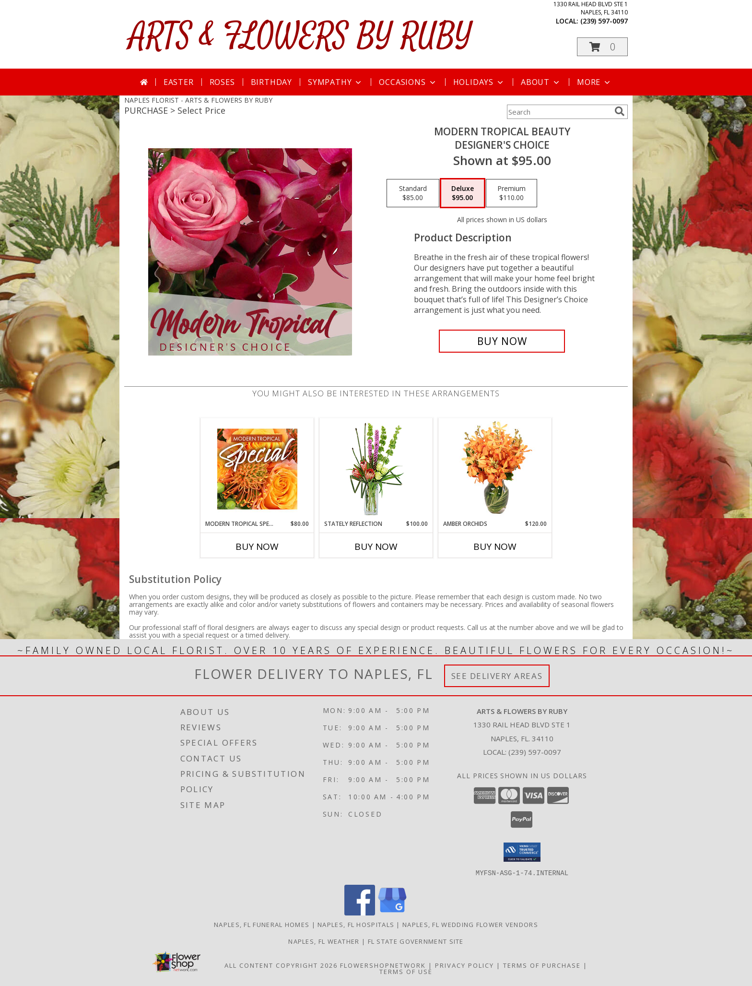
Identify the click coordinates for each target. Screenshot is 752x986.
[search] (619, 111)
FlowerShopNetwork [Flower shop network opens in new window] (383, 965)
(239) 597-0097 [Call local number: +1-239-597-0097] (604, 20)
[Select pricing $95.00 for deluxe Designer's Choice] (462, 193)
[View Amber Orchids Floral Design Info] (495, 468)
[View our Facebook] (359, 912)
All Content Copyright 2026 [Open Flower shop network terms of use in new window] (281, 965)
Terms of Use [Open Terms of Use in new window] (406, 971)
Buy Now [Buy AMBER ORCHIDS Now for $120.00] (495, 546)
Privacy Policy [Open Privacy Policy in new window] (464, 965)
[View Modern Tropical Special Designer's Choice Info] (257, 468)
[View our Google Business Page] (392, 912)
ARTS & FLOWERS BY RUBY (300, 36)
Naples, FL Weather (323, 941)
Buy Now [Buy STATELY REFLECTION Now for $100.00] (376, 546)
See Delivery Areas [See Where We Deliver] (497, 675)
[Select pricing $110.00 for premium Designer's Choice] (511, 193)
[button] (602, 46)
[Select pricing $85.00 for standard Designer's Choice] (413, 193)
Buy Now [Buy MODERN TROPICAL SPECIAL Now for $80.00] (257, 546)
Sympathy (335, 82)
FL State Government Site (416, 941)
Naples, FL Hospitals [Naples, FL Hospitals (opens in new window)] (355, 924)
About (541, 82)
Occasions (408, 82)
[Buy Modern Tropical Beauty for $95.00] (502, 341)
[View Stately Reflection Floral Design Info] (376, 469)
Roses (222, 82)
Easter (179, 82)
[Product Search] (558, 112)
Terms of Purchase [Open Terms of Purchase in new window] (542, 965)
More (594, 82)
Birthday (271, 82)
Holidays (479, 82)
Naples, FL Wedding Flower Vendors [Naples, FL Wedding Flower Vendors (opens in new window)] (470, 924)
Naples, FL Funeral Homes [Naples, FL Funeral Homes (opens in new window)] (261, 924)
